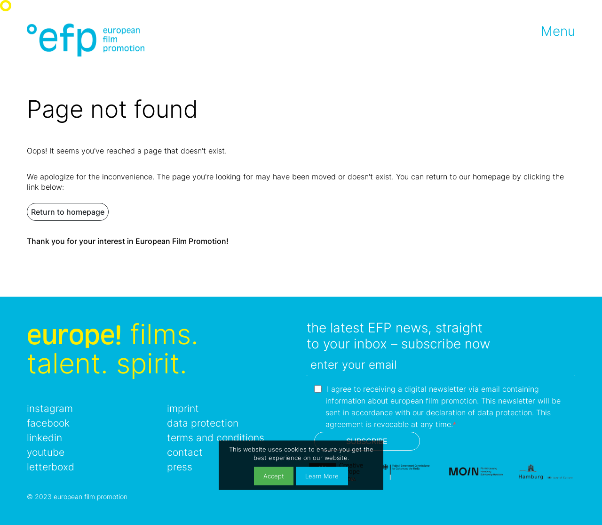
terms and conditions (215, 438)
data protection (202, 423)
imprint (183, 408)
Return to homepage (67, 212)
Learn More (322, 475)
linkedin (44, 438)
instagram (50, 408)
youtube (45, 452)
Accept (273, 475)
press (179, 467)
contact (185, 452)
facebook (48, 423)
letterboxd (50, 467)
